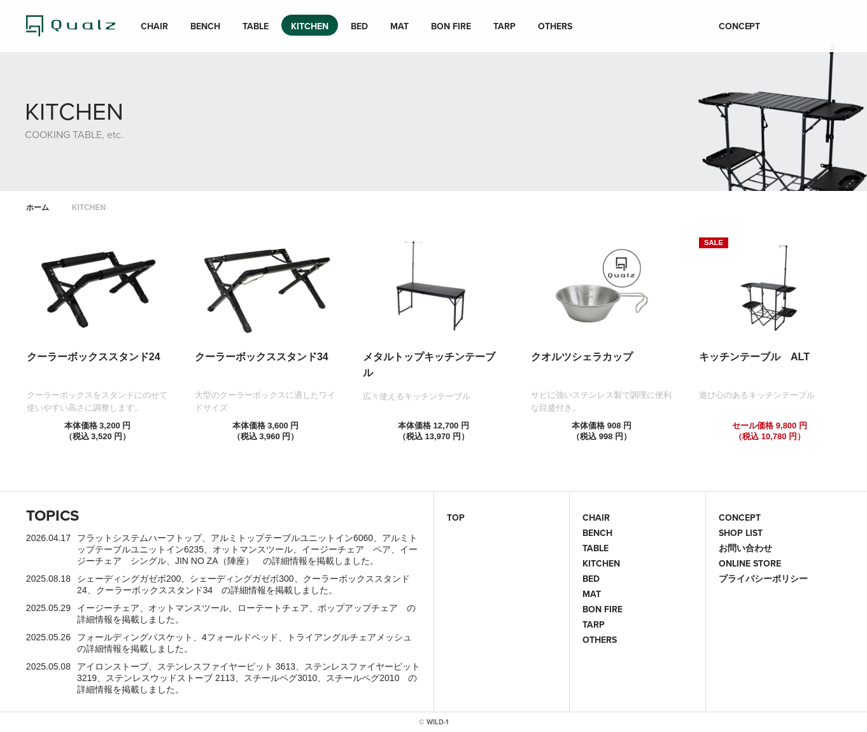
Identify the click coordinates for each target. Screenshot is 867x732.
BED (359, 26)
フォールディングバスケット (135, 637)
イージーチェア (108, 608)
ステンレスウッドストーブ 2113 (170, 678)
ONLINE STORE (750, 563)
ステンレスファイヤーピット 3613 (226, 666)
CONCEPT (739, 26)
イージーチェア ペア (346, 549)
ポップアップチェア (358, 608)
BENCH (205, 26)
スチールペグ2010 (362, 678)
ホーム (37, 207)
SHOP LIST (741, 532)
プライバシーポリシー (763, 578)
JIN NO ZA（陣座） (214, 561)
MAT (399, 26)
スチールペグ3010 (280, 678)
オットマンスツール (253, 549)
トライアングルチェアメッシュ (349, 637)
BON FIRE (451, 26)
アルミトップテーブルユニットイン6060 (292, 538)
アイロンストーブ (112, 666)
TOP (456, 517)
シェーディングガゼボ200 (129, 579)
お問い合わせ (745, 548)
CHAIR (154, 26)
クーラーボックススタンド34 (154, 590)
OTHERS (555, 26)
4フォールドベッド (240, 637)
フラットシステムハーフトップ (139, 538)
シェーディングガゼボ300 (241, 579)
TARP (504, 26)
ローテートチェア (273, 608)
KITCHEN (309, 26)
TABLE (256, 26)
